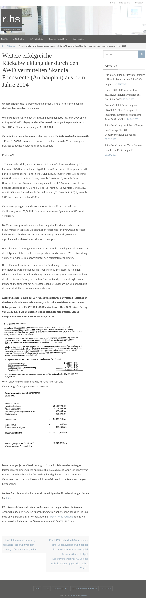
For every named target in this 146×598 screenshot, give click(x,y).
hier (7, 497)
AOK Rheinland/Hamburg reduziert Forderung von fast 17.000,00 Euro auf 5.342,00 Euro (20, 544)
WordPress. (83, 595)
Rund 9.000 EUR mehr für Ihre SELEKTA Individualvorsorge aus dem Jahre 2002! (123, 95)
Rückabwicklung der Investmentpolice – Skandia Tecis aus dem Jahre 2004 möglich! (125, 79)
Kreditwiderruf (60, 589)
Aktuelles (11, 46)
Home (112, 3)
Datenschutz (124, 3)
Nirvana (74, 595)
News (46, 589)
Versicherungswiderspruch (84, 589)
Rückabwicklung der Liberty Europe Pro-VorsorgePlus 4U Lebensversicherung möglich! (124, 130)
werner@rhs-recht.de (61, 516)
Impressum (138, 3)
